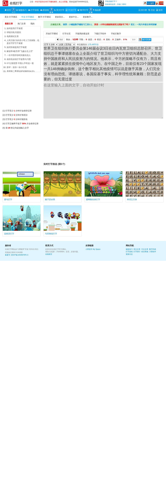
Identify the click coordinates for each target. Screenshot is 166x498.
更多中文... (74, 17)
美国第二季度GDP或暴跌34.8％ (21, 71)
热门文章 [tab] (22, 23)
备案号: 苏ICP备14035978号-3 (16, 255)
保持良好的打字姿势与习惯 (19, 59)
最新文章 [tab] (9, 23)
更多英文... (60, 17)
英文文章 (137, 249)
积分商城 (144, 252)
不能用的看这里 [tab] (82, 33)
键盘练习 (129, 249)
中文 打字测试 (27, 17)
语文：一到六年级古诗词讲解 (144, 24)
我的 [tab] (32, 23)
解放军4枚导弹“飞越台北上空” (20, 51)
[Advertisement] (22, 91)
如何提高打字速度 (15, 28)
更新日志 (129, 254)
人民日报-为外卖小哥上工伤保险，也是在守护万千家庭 (23, 41)
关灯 (60, 39)
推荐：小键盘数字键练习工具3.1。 (78, 24)
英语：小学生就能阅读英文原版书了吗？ (112, 24)
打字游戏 (129, 252)
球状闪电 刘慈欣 (14, 32)
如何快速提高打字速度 (17, 47)
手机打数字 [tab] (116, 33)
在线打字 (16, 3)
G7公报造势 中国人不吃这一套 (20, 63)
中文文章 (144, 249)
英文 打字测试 (11, 17)
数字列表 (152, 249)
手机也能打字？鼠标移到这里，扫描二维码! (115, 2)
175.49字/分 (93, 44)
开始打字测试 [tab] (52, 33)
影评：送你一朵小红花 (17, 67)
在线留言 (48, 254)
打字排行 (137, 252)
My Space (96, 249)
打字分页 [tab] (67, 33)
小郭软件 (88, 249)
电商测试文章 (13, 36)
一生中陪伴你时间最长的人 (19, 55)
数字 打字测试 (44, 17)
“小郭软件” (21, 249)
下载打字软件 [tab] (100, 33)
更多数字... (88, 17)
